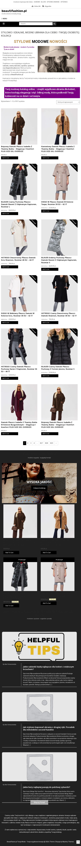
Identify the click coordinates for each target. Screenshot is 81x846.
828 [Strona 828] (46, 443)
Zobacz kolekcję (39, 488)
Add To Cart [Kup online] (5, 158)
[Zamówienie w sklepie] (68, 102)
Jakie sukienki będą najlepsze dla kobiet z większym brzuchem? (48, 716)
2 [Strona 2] (27, 443)
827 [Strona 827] (41, 443)
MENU (4, 18)
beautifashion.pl (14, 11)
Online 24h (36, 6)
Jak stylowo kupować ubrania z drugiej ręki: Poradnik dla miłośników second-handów (49, 776)
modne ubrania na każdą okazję (11, 14)
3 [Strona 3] (30, 443)
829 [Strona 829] (51, 443)
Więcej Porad (39, 802)
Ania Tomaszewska (10, 712)
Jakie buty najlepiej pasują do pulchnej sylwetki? (46, 831)
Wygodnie (46, 6)
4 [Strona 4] (34, 443)
